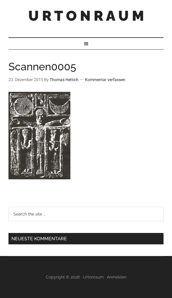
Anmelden (116, 277)
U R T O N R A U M (86, 16)
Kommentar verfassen (105, 79)
